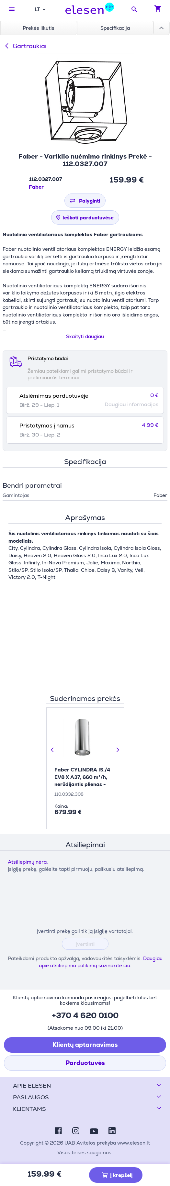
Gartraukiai (25, 46)
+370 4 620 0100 (85, 1015)
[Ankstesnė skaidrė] (52, 749)
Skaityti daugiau (85, 336)
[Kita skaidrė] (117, 749)
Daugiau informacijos (131, 404)
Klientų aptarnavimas (85, 1045)
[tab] (85, 400)
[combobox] (40, 9)
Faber (36, 187)
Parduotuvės (85, 1063)
